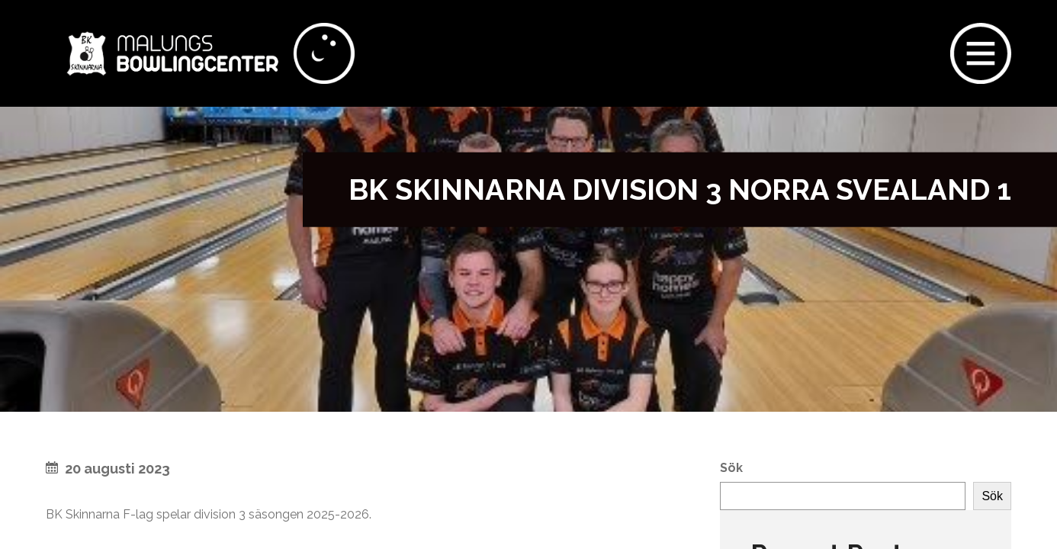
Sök (731, 468)
